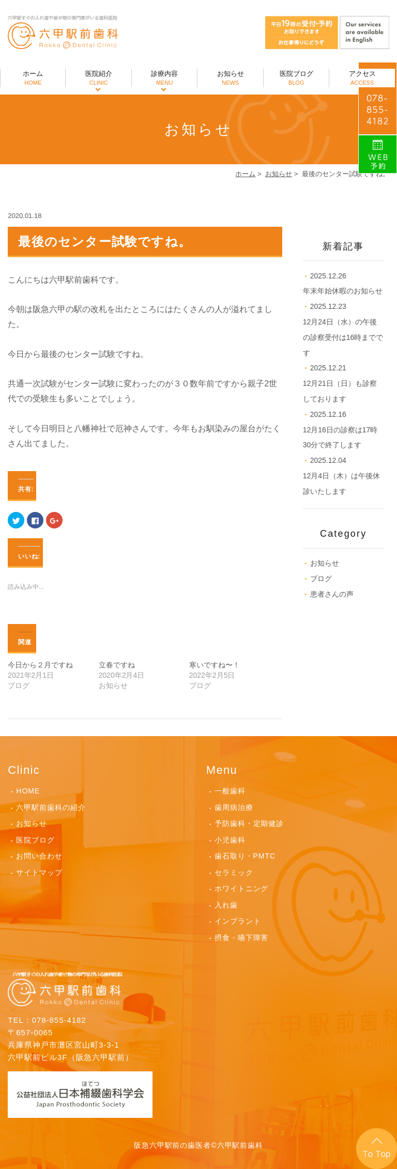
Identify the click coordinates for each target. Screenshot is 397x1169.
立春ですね (117, 665)
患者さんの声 (332, 594)
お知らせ (230, 78)
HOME (28, 791)
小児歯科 (230, 840)
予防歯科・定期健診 (249, 823)
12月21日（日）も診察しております (340, 383)
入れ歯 (226, 905)
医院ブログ (296, 78)
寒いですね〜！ (214, 665)
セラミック (234, 872)
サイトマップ (39, 872)
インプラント (238, 921)
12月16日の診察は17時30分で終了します (340, 429)
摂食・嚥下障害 (242, 937)
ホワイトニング (242, 888)
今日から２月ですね (40, 665)
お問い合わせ (39, 856)
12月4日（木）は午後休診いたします (341, 475)
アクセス (361, 78)
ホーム (33, 78)
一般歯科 (230, 791)
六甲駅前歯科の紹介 (51, 807)
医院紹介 (98, 78)
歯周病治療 (234, 807)
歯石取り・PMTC (245, 856)
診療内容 (164, 78)
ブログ (321, 578)
